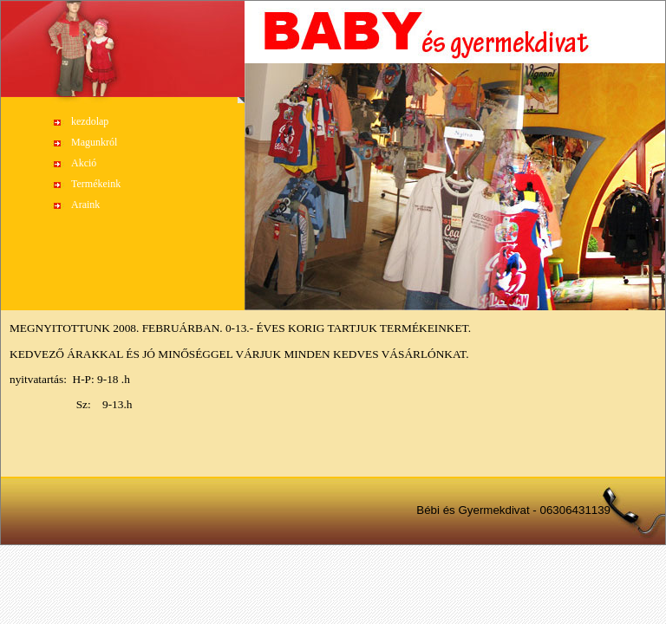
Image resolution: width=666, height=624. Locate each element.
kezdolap (89, 121)
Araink (85, 204)
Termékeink (96, 184)
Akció (83, 163)
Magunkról (94, 142)
